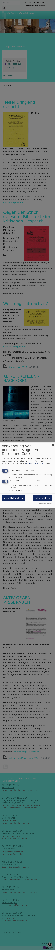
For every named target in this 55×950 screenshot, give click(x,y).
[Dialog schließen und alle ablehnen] (53, 444)
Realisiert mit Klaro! (45, 504)
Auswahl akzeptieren (13, 498)
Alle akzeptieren (42, 498)
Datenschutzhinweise (35, 464)
